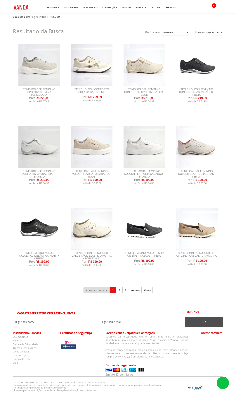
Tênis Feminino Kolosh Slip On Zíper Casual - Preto (144, 254)
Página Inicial (38, 16)
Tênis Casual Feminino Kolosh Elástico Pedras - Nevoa (197, 174)
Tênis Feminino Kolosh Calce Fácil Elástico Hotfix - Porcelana (92, 256)
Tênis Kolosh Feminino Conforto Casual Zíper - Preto (197, 92)
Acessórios (90, 7)
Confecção (109, 7)
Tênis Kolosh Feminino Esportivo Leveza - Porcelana (39, 92)
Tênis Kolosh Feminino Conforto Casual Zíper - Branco (39, 174)
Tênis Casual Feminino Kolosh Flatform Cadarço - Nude (92, 174)
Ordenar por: (152, 32)
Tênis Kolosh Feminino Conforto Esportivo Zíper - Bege (144, 92)
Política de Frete (22, 359)
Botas (156, 7)
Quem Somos (20, 336)
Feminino (53, 7)
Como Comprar (21, 351)
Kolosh (54, 16)
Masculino (70, 7)
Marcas (126, 7)
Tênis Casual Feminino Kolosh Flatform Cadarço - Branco (144, 174)
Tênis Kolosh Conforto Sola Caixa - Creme (91, 90)
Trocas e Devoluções (24, 348)
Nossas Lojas (20, 355)
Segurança (19, 340)
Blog (15, 362)
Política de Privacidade (25, 344)
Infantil (141, 7)
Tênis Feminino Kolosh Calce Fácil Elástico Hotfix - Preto (39, 256)
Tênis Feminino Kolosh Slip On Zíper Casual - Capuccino (196, 254)
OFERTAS (170, 7)
